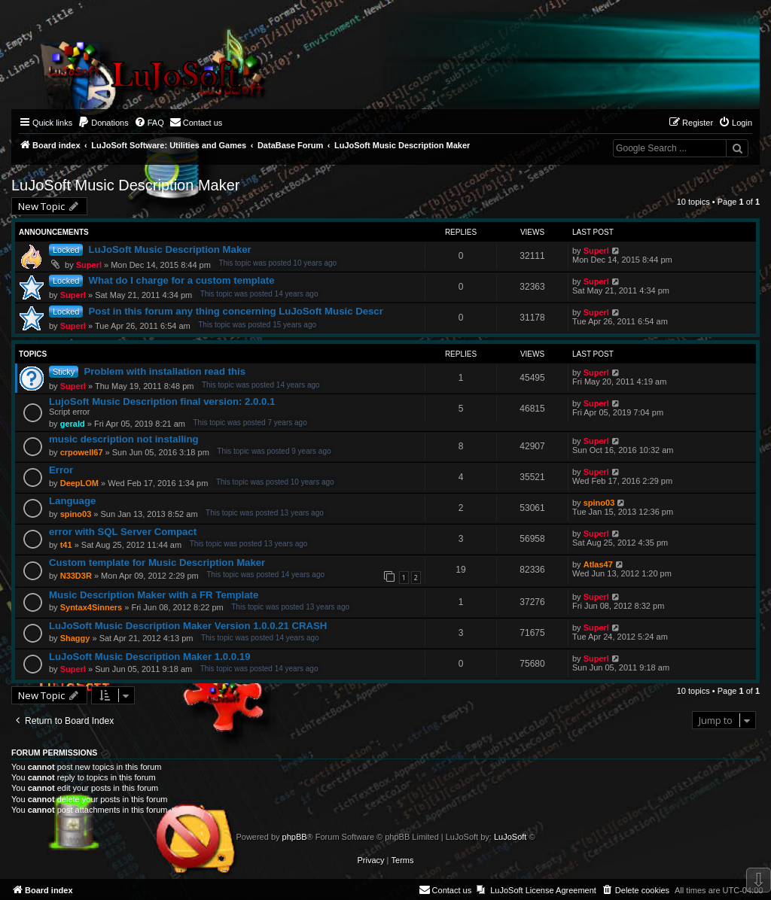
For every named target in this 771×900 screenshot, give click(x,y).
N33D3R (76, 575)
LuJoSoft (510, 836)
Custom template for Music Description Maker (157, 562)
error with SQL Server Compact (123, 531)
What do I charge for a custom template (182, 280)
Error (61, 470)
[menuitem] (103, 123)
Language (72, 500)
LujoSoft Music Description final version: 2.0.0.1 (162, 401)
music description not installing (124, 439)
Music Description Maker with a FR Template (153, 595)
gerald (72, 423)
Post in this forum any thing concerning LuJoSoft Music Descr (236, 311)
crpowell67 (81, 452)
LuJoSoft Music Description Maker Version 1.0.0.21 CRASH (188, 625)
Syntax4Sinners (91, 607)
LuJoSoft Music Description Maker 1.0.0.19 (150, 656)
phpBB (294, 836)
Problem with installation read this (164, 371)
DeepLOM (79, 483)
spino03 (76, 513)
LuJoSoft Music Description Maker (125, 185)
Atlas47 (598, 564)
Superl (89, 264)
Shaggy (75, 638)
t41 (66, 544)
